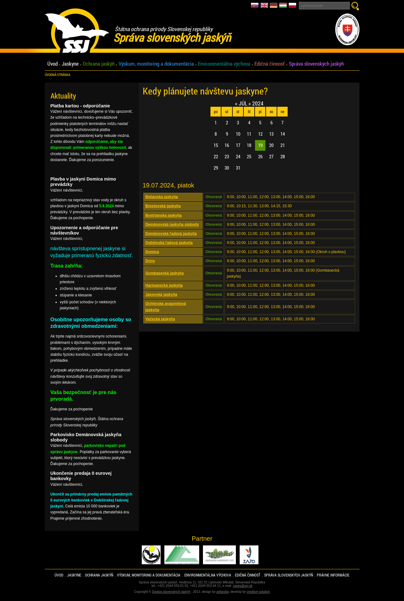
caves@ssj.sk (242, 585)
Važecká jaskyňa (160, 319)
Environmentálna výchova (224, 64)
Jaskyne (70, 64)
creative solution (258, 591)
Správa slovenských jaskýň (316, 64)
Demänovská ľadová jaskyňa (171, 233)
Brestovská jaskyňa (163, 206)
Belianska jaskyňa (162, 197)
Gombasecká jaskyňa (165, 273)
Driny (150, 261)
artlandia (222, 591)
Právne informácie (333, 574)
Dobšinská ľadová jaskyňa (169, 243)
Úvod (52, 64)
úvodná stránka (57, 75)
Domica (152, 252)
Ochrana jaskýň (98, 64)
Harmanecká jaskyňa (164, 285)
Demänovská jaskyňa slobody (172, 224)
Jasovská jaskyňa (161, 294)
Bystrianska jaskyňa (164, 215)
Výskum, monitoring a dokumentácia (156, 64)
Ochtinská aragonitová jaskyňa (166, 306)
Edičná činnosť (269, 64)
